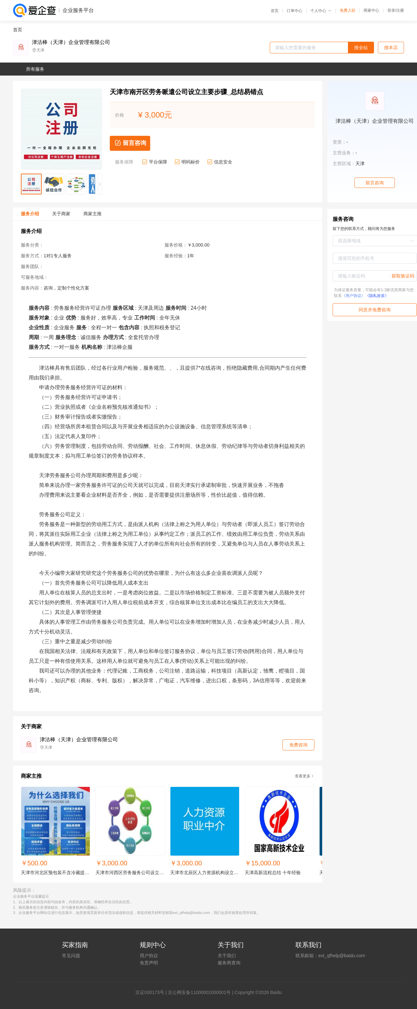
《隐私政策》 (377, 295)
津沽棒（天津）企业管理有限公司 (71, 42)
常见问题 (71, 955)
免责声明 (149, 962)
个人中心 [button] (321, 10)
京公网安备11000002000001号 (199, 992)
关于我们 (227, 955)
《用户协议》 (353, 295)
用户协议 (149, 955)
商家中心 (371, 10)
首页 (275, 11)
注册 (400, 10)
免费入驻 (347, 10)
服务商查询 (229, 962)
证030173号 (152, 992)
